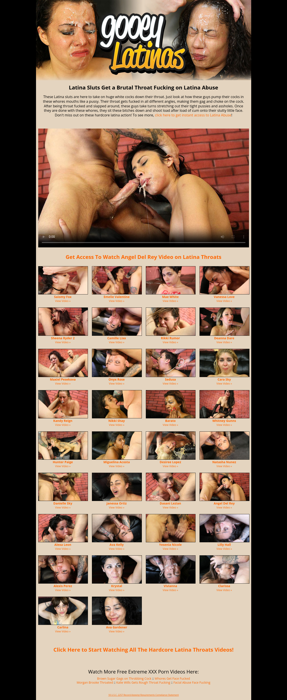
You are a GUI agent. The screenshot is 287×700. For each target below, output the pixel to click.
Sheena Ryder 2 (63, 338)
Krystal (116, 586)
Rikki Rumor (170, 338)
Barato (170, 421)
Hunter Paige (63, 462)
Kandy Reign (62, 421)
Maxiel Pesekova (63, 379)
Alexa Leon (62, 545)
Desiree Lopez (170, 462)
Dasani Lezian (170, 503)
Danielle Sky (62, 503)
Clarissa (224, 586)
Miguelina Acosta (116, 462)
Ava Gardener (116, 627)
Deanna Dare (224, 338)
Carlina (62, 627)
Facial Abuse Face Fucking (191, 682)
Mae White (170, 297)
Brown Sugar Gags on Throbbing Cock (124, 678)
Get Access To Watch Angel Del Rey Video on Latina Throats (143, 256)
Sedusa (170, 379)
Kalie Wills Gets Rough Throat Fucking (143, 682)
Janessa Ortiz (116, 503)
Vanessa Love (224, 297)
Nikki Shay (116, 421)
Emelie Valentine (116, 297)
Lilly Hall (224, 545)
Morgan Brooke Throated (95, 682)
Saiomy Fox (63, 297)
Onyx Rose (116, 379)
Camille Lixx (116, 338)
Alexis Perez (62, 586)
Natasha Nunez (224, 462)
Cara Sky (224, 379)
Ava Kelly (117, 545)
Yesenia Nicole (170, 545)
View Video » (62, 301)
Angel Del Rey (224, 503)
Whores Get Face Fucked (172, 678)
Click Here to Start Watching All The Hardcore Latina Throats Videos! (143, 649)
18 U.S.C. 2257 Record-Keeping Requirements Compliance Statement (143, 694)
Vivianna (170, 586)
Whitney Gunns (224, 421)
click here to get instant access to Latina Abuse (193, 115)
